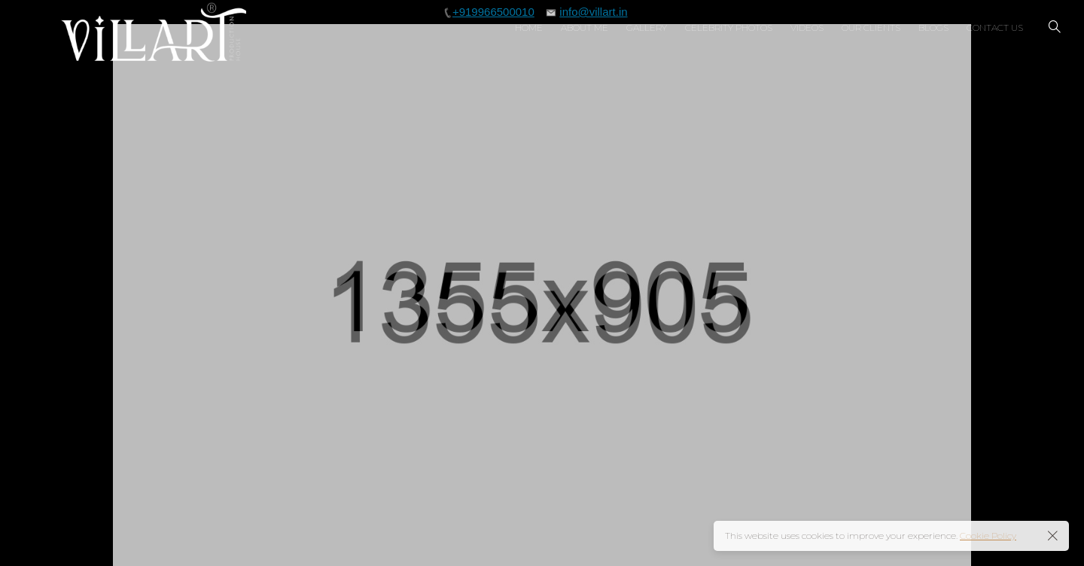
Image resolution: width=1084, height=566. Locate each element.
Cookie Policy (988, 535)
